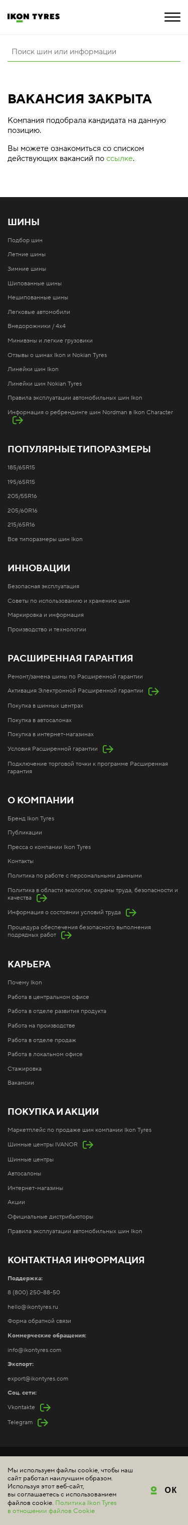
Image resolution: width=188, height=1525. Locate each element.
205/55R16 (22, 496)
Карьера (29, 964)
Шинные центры (31, 1159)
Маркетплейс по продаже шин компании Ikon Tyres (79, 1130)
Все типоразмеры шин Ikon (45, 539)
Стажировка (25, 1069)
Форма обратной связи (39, 1321)
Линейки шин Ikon (33, 369)
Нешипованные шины (38, 297)
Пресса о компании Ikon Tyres (49, 847)
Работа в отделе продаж (42, 1040)
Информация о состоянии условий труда (64, 912)
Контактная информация (76, 1260)
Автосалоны (24, 1173)
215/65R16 (21, 525)
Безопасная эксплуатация (43, 586)
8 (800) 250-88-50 (34, 1292)
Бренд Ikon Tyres (31, 818)
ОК (171, 1490)
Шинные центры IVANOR (43, 1144)
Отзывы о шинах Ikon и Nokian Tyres (57, 355)
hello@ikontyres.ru (33, 1307)
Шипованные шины (35, 283)
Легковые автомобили (39, 312)
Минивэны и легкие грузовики (50, 341)
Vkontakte (21, 1407)
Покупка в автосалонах (40, 720)
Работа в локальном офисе (45, 1054)
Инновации (39, 568)
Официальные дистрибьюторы (50, 1217)
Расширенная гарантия (70, 658)
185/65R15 (21, 467)
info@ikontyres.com (34, 1350)
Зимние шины (27, 269)
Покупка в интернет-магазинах (51, 734)
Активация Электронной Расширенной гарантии (75, 691)
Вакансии (21, 1083)
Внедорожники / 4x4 (37, 326)
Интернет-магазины (35, 1188)
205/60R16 (23, 511)
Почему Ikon (25, 982)
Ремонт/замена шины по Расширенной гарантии (75, 677)
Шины (24, 222)
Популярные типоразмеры (79, 449)
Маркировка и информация (46, 615)
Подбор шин (25, 240)
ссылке (119, 158)
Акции (16, 1202)
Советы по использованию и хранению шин (69, 601)
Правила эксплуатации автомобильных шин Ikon (75, 398)
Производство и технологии (47, 629)
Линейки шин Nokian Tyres (45, 384)
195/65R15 (21, 482)
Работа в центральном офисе (48, 997)
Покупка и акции (53, 1112)
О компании (41, 800)
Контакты (21, 861)
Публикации (25, 832)
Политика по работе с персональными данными (75, 876)
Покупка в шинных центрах (45, 706)
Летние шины (27, 254)
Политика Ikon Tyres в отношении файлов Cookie (62, 1507)
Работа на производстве (41, 1026)
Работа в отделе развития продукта (57, 1011)
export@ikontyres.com (38, 1379)
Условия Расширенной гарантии (53, 749)
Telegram (20, 1422)
